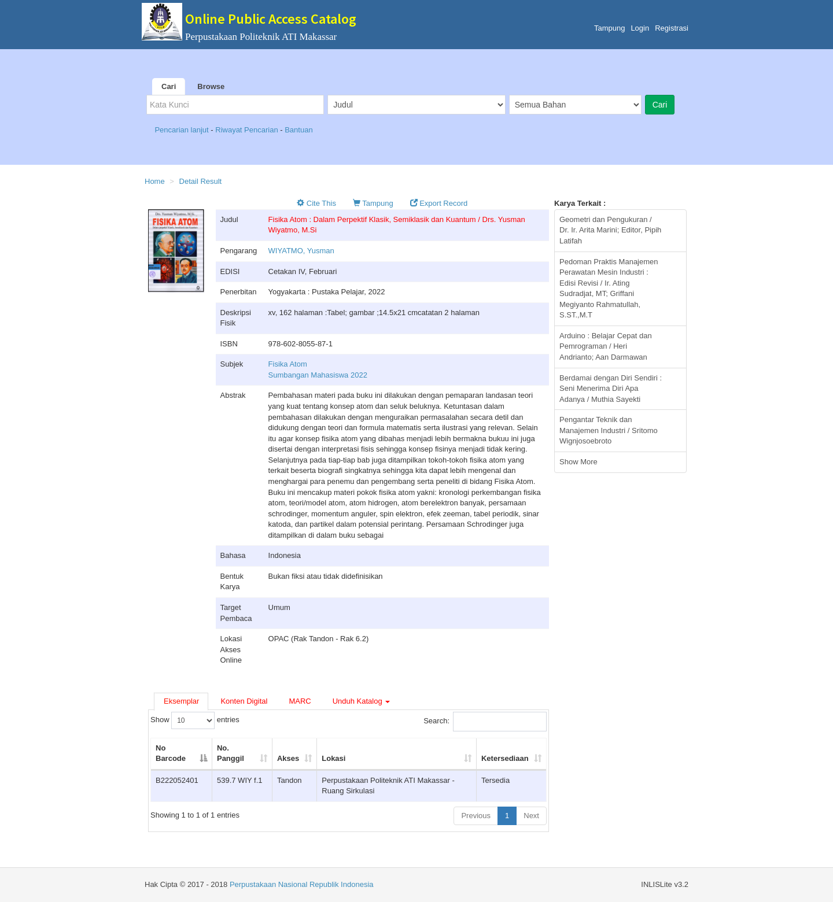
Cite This (316, 203)
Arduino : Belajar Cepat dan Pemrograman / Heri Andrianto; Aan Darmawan (605, 346)
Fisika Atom (287, 364)
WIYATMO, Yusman (301, 250)
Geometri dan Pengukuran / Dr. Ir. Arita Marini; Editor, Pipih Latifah (610, 230)
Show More (578, 461)
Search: (485, 721)
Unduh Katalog (361, 701)
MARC (300, 701)
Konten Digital (243, 701)
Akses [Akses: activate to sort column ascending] (288, 758)
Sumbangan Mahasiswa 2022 (317, 375)
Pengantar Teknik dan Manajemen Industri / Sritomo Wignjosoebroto (608, 430)
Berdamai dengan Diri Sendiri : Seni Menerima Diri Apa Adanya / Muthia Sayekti (610, 389)
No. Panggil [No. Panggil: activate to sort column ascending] (230, 753)
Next (531, 815)
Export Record (439, 203)
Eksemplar (181, 701)
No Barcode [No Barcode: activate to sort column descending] (171, 753)
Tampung (609, 28)
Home (155, 181)
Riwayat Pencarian (247, 129)
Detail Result (200, 181)
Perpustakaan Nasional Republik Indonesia (302, 884)
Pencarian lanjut (182, 129)
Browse (210, 86)
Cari (168, 86)
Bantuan (298, 129)
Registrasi (671, 28)
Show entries (194, 720)
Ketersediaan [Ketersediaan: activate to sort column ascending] (505, 758)
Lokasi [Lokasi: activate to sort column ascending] (333, 758)
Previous (476, 815)
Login (640, 28)
